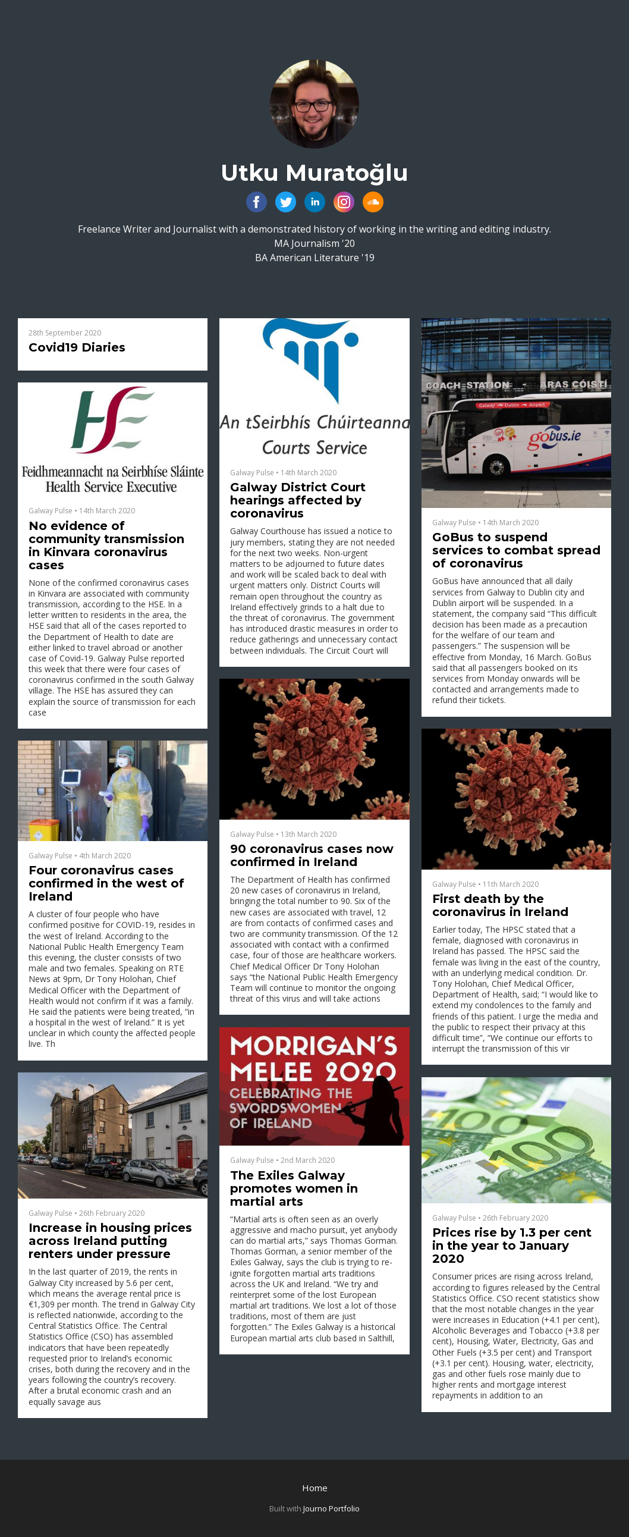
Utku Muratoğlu (314, 173)
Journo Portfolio (331, 1508)
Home (315, 1488)
